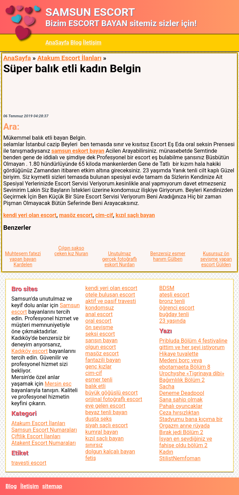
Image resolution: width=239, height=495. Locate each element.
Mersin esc (58, 383)
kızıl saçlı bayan (135, 215)
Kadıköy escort (29, 351)
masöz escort (76, 215)
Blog (76, 42)
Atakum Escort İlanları (69, 58)
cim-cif (104, 215)
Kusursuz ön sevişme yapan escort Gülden (216, 259)
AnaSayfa (57, 42)
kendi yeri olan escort (29, 215)
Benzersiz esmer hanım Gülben (167, 256)
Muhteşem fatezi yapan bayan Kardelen (23, 259)
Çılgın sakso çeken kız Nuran (71, 250)
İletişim (92, 42)
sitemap (52, 486)
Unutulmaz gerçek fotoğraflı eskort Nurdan (119, 259)
